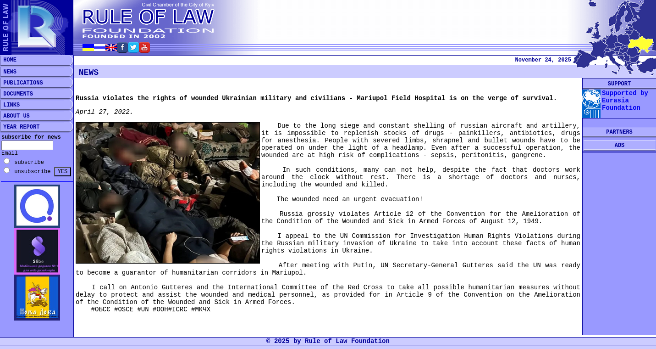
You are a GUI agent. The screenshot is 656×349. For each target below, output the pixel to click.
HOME (8, 60)
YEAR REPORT (19, 127)
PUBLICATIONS (21, 83)
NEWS (8, 72)
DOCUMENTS (16, 94)
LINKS (10, 105)
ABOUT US (15, 116)
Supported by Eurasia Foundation (625, 101)
